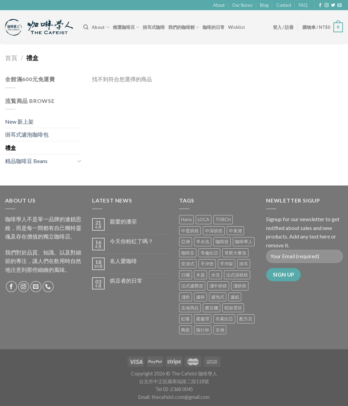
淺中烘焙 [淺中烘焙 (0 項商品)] (218, 285)
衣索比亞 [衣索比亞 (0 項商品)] (224, 318)
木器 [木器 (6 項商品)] (200, 275)
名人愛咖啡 (123, 261)
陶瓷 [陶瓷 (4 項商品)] (185, 330)
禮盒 (10, 147)
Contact (283, 5)
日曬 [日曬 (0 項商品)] (185, 275)
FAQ (303, 5)
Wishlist (236, 27)
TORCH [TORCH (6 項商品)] (223, 219)
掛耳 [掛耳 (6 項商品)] (243, 263)
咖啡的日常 (214, 27)
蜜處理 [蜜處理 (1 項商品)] (202, 318)
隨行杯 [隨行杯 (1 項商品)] (202, 330)
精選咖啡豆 (126, 27)
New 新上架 (19, 121)
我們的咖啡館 (183, 27)
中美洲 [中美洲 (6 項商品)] (235, 230)
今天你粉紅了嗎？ (131, 241)
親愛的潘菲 (123, 221)
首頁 (11, 57)
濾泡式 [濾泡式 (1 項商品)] (217, 297)
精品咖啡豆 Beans (26, 161)
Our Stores (242, 5)
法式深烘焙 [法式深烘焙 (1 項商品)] (237, 275)
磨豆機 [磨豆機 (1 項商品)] (211, 308)
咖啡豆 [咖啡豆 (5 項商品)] (187, 252)
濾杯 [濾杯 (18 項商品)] (200, 297)
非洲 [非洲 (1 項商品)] (219, 330)
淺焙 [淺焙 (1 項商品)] (185, 297)
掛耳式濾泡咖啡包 (27, 134)
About (219, 5)
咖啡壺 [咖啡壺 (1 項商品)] (222, 241)
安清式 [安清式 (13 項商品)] (187, 263)
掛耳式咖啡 (154, 27)
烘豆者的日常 (126, 280)
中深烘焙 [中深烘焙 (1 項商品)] (214, 230)
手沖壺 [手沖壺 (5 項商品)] (207, 263)
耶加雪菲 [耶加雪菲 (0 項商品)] (233, 308)
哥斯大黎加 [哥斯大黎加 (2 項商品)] (235, 252)
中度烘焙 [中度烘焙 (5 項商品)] (190, 230)
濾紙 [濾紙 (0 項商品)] (234, 297)
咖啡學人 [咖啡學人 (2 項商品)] (244, 241)
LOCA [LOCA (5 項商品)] (203, 219)
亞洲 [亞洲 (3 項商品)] (185, 241)
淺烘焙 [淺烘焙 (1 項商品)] (239, 285)
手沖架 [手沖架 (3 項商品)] (226, 263)
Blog (264, 5)
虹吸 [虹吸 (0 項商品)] (185, 318)
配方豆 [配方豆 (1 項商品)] (246, 318)
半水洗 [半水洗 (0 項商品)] (202, 241)
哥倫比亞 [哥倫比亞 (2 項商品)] (209, 252)
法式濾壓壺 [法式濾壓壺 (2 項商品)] (192, 285)
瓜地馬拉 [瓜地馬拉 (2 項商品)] (190, 308)
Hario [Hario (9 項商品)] (186, 219)
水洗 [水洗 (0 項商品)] (215, 275)
